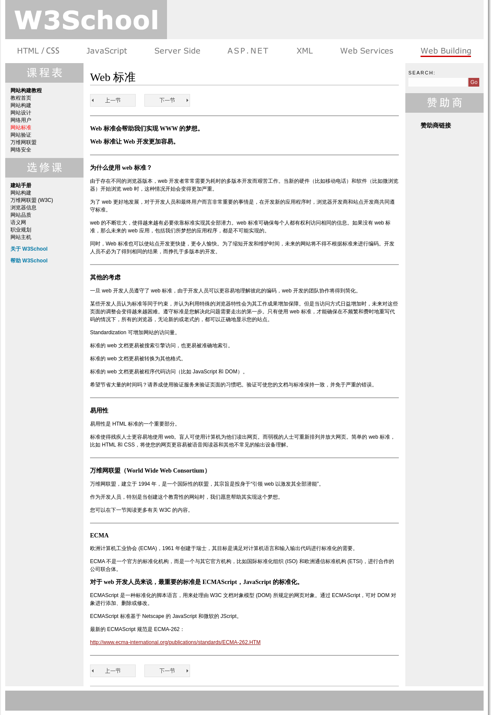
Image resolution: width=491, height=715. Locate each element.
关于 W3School (28, 249)
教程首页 (20, 98)
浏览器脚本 (107, 51)
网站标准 (20, 127)
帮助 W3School (28, 261)
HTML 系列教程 (39, 51)
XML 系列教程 (304, 51)
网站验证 (20, 135)
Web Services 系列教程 (366, 51)
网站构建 (20, 105)
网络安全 (20, 150)
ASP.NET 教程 (248, 51)
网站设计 (20, 113)
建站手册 (445, 51)
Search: (422, 72)
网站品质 (20, 215)
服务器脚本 (177, 51)
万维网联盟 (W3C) (31, 200)
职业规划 (20, 230)
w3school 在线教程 (86, 19)
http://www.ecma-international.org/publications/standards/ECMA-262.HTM (175, 642)
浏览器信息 (23, 208)
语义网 (18, 222)
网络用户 (20, 120)
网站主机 (20, 237)
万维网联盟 (23, 142)
